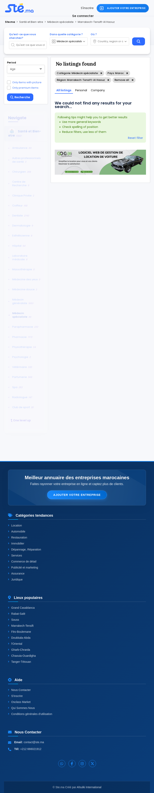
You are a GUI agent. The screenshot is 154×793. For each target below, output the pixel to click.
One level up (21, 417)
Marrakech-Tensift (20, 625)
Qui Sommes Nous (21, 708)
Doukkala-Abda (19, 637)
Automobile (16, 531)
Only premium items (25, 87)
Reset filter (135, 138)
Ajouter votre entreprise (77, 494)
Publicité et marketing (23, 567)
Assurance (16, 573)
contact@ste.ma (34, 742)
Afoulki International (89, 787)
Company (98, 90)
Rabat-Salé (16, 613)
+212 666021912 (31, 749)
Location (15, 525)
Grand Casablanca (21, 607)
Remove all (121, 80)
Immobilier (16, 543)
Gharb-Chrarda (19, 649)
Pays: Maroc (115, 73)
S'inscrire (87, 8)
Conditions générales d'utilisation (30, 714)
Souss (13, 619)
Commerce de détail (22, 561)
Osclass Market (19, 702)
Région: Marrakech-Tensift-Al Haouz (81, 80)
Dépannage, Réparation (24, 549)
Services (15, 555)
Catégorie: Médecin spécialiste (77, 73)
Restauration (17, 537)
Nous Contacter (19, 690)
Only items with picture (27, 82)
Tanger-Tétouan (19, 661)
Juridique (15, 579)
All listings (63, 90)
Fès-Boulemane (19, 631)
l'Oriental (15, 643)
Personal (81, 90)
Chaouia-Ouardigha (22, 655)
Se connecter (83, 16)
